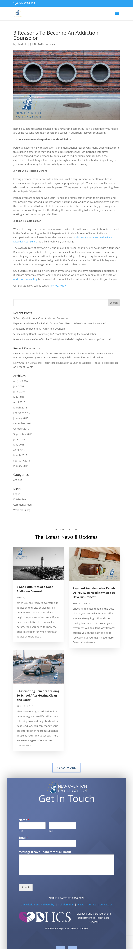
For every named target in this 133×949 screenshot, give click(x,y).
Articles (50, 44)
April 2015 (19, 450)
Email (24, 844)
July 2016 (18, 386)
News (81, 911)
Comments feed (22, 504)
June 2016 (19, 391)
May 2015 (18, 444)
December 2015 (22, 423)
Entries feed (20, 499)
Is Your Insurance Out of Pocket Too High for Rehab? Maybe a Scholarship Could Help (62, 339)
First (21, 837)
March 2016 (20, 407)
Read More (66, 767)
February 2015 (21, 460)
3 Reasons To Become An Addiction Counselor (39, 328)
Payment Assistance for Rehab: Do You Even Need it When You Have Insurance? (59, 323)
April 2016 (19, 402)
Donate (92, 911)
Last (51, 837)
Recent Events (25, 367)
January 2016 (20, 418)
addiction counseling (25, 279)
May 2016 (18, 396)
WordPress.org (21, 510)
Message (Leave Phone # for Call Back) (45, 858)
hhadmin (22, 44)
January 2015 (20, 466)
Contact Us (106, 911)
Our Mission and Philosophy (37, 911)
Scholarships (66, 911)
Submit (25, 894)
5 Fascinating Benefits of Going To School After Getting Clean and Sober (54, 334)
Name (24, 826)
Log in (16, 494)
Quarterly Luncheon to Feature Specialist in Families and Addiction (64, 357)
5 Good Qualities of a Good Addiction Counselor (41, 318)
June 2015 (19, 439)
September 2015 (22, 434)
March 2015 (20, 455)
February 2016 (21, 412)
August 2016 (20, 381)
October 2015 (21, 428)
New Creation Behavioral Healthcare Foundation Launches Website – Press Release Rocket (65, 362)
